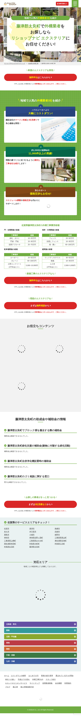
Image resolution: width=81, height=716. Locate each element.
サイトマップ (35, 686)
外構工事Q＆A (37, 682)
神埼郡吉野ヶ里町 (36, 540)
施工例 (15, 690)
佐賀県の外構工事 (33, 63)
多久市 (6, 534)
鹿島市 (6, 537)
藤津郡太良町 (34, 549)
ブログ (7, 690)
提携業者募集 (47, 686)
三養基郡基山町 (61, 540)
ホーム (6, 678)
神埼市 (6, 540)
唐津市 (31, 531)
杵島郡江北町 (60, 546)
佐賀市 (6, 531)
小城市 (31, 537)
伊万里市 (32, 534)
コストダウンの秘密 (18, 678)
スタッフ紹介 (51, 682)
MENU (75, 4)
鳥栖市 (57, 531)
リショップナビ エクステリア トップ (14, 63)
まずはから (40, 307)
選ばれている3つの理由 (64, 678)
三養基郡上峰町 (10, 543)
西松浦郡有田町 (10, 546)
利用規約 (67, 686)
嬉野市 (57, 537)
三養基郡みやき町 (36, 543)
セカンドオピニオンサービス (16, 686)
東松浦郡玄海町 (61, 543)
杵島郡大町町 (34, 546)
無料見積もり (61, 3)
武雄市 (57, 534)
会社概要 (58, 686)
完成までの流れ (24, 682)
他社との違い (10, 682)
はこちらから (40, 77)
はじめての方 (33, 678)
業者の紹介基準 (47, 678)
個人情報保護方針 (27, 690)
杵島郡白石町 (9, 549)
